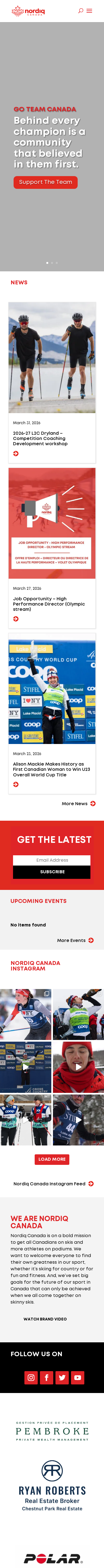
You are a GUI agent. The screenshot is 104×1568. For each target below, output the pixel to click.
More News (74, 804)
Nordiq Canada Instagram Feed (49, 1184)
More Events (71, 941)
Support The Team (45, 182)
